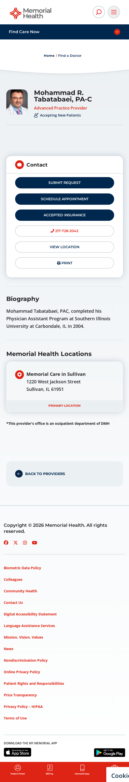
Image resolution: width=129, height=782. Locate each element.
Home (49, 56)
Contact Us (13, 602)
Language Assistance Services (29, 625)
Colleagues (13, 579)
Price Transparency (20, 695)
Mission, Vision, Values (23, 637)
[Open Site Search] (98, 12)
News (8, 648)
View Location (64, 247)
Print (64, 263)
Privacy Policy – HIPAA (23, 706)
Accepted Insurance (65, 215)
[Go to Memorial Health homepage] (31, 15)
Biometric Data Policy (22, 567)
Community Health (20, 591)
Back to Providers (45, 474)
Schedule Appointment (64, 199)
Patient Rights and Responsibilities (34, 683)
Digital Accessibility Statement (30, 614)
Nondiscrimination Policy (26, 660)
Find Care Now (24, 31)
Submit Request (64, 182)
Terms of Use (15, 718)
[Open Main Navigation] (114, 12)
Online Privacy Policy (22, 671)
